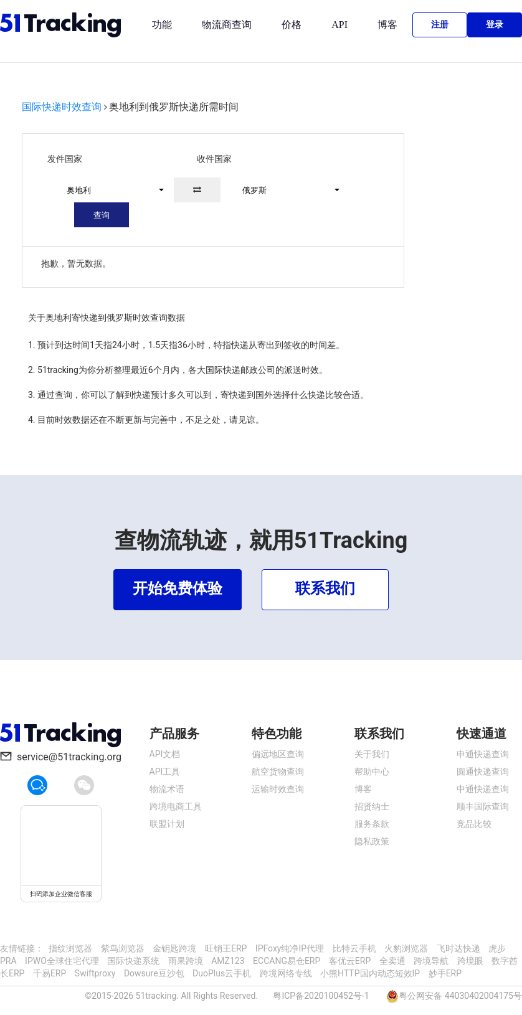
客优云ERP (350, 961)
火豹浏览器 (406, 948)
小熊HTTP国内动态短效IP (370, 973)
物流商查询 (227, 24)
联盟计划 (166, 824)
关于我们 (371, 754)
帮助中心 (371, 772)
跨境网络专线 (286, 973)
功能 (162, 24)
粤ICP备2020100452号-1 (321, 996)
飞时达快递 (458, 948)
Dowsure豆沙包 (154, 973)
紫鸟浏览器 (123, 948)
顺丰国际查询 (483, 806)
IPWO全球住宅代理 (62, 961)
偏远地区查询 (278, 754)
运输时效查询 (278, 789)
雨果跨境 (185, 961)
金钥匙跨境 (174, 948)
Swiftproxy (95, 973)
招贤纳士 (371, 806)
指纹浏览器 (70, 948)
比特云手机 (354, 948)
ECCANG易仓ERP (286, 961)
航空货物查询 (278, 772)
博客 (387, 24)
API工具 (165, 772)
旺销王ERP (226, 948)
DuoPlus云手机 (221, 973)
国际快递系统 (133, 961)
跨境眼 (470, 961)
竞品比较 (474, 824)
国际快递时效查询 (62, 107)
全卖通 (392, 961)
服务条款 (371, 824)
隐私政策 (371, 841)
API (339, 24)
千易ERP (49, 973)
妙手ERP (445, 973)
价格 (291, 24)
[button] (109, 189)
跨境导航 (431, 961)
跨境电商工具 (175, 806)
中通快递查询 (483, 789)
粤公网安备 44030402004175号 (460, 996)
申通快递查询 (483, 754)
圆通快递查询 (483, 772)
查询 (101, 215)
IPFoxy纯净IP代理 (289, 948)
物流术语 (166, 789)
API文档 (165, 754)
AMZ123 (227, 961)
